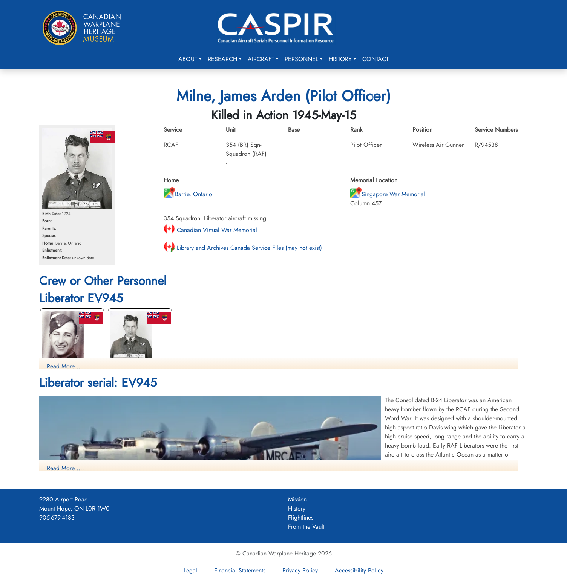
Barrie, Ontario (188, 194)
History (340, 59)
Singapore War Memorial (387, 194)
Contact (375, 59)
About (187, 59)
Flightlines (300, 517)
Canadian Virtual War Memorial (210, 230)
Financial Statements (239, 570)
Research (222, 59)
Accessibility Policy (359, 570)
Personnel (301, 59)
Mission (297, 499)
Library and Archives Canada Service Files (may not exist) (243, 247)
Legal (190, 570)
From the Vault (306, 526)
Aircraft (261, 59)
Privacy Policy (300, 570)
